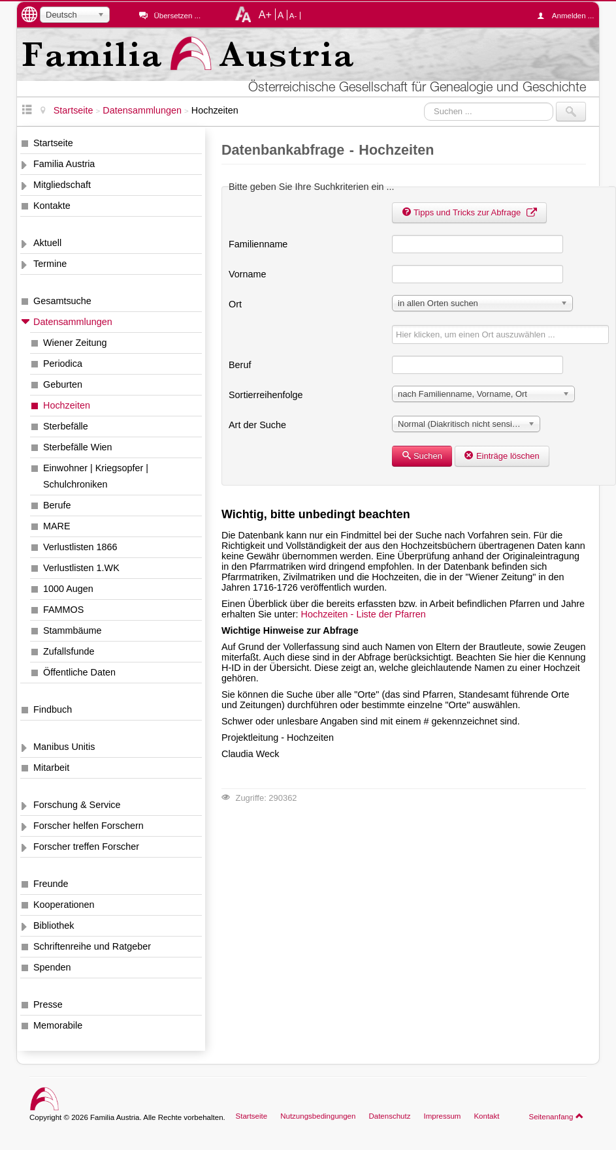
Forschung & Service (77, 805)
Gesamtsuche (62, 301)
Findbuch (52, 709)
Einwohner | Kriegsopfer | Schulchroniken (95, 476)
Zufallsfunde (68, 651)
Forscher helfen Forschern (88, 825)
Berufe (57, 505)
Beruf (240, 365)
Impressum (442, 1116)
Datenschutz (389, 1116)
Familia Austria (64, 164)
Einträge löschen (502, 456)
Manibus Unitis (64, 746)
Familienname (258, 244)
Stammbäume (72, 630)
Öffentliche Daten (79, 672)
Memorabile (57, 1025)
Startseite (53, 143)
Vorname (248, 274)
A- (293, 16)
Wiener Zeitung (75, 342)
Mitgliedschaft (62, 184)
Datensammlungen (72, 322)
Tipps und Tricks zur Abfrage (469, 212)
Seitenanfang (556, 1116)
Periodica (62, 363)
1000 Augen (68, 588)
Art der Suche (257, 425)
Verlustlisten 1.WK (81, 568)
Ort (235, 304)
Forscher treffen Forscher (86, 846)
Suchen (422, 456)
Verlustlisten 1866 (80, 547)
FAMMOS (63, 609)
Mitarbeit (51, 767)
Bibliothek (53, 925)
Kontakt (486, 1116)
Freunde (51, 883)
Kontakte (52, 205)
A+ (265, 14)
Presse (48, 1004)
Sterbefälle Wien (77, 447)
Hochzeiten (66, 405)
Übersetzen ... (177, 16)
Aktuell (47, 243)
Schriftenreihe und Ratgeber (92, 946)
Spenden (52, 967)
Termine (50, 263)
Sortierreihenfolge (266, 395)
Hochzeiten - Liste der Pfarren (363, 614)
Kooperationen (64, 904)
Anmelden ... (569, 16)
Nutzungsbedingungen (317, 1116)
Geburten (62, 384)
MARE (57, 526)
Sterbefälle (65, 426)
